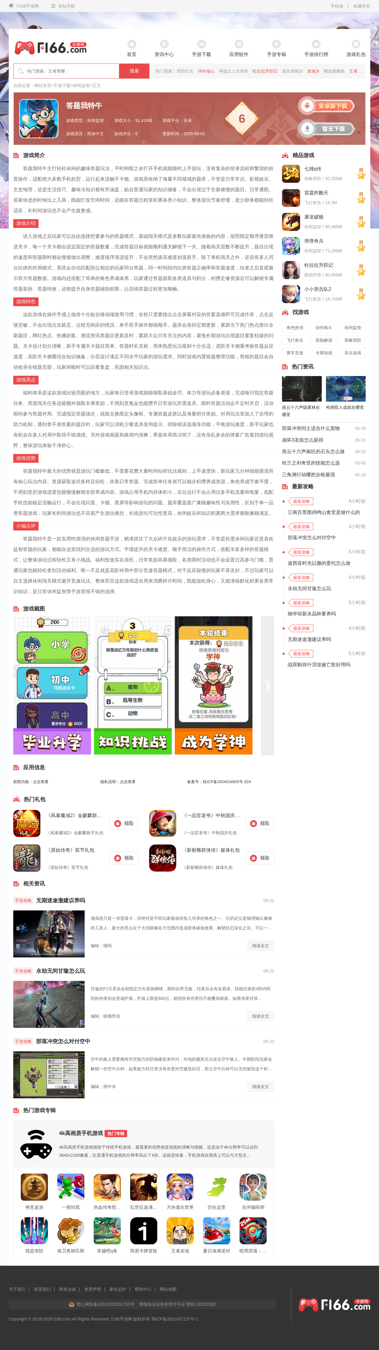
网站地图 (168, 1289)
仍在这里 (217, 1207)
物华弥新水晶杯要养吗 (312, 613)
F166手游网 (24, 5)
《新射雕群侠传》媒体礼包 (211, 850)
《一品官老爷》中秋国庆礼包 (211, 815)
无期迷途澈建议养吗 (60, 900)
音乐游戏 (352, 352)
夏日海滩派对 (216, 1250)
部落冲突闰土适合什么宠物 (311, 428)
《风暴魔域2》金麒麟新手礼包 (75, 815)
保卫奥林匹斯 (70, 1250)
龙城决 (313, 71)
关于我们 (17, 1289)
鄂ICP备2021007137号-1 (174, 1319)
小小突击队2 (317, 289)
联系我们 (42, 1289)
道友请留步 (292, 71)
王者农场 (180, 1250)
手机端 (336, 6)
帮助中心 (143, 1289)
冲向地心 (206, 71)
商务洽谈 (67, 1289)
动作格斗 (323, 327)
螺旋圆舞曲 (334, 71)
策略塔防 (352, 340)
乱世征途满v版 (143, 1207)
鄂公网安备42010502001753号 (106, 1304)
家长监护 (117, 1289)
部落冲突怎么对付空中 (63, 1041)
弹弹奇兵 (314, 241)
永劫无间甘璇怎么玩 (60, 971)
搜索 (134, 70)
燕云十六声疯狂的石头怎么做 (313, 451)
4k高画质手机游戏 (93, 1133)
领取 (124, 823)
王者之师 (357, 71)
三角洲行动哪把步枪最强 (308, 474)
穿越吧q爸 (107, 1250)
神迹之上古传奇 (233, 71)
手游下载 (62, 85)
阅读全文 (260, 945)
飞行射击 (295, 340)
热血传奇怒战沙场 (107, 1207)
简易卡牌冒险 (143, 1250)
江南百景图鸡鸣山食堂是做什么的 (324, 512)
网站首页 (42, 85)
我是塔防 (34, 1250)
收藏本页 (361, 6)
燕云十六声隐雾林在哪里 (301, 411)
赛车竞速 (295, 352)
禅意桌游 (34, 1207)
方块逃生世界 (180, 1207)
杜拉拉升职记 (265, 71)
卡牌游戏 (323, 352)
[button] (267, 685)
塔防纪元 (185, 71)
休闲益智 (81, 85)
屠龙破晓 (314, 216)
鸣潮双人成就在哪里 (345, 407)
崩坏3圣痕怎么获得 (302, 440)
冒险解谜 (323, 340)
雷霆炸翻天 (316, 192)
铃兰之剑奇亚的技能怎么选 (311, 462)
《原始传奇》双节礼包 (70, 850)
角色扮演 (295, 327)
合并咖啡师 (253, 1207)
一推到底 (71, 1207)
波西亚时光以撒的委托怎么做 (319, 563)
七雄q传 (312, 168)
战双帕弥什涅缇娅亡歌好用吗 (319, 664)
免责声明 (92, 1289)
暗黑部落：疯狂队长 (253, 1250)
